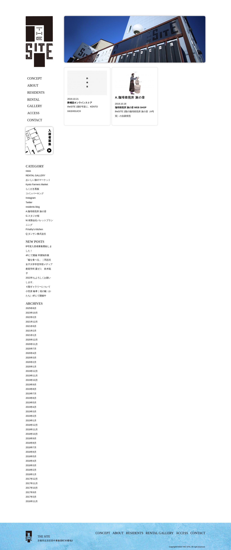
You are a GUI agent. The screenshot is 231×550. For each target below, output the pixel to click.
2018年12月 (32, 425)
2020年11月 (32, 344)
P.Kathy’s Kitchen (34, 229)
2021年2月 (31, 330)
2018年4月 (31, 461)
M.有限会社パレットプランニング (39, 222)
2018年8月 (31, 443)
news (28, 171)
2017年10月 (32, 488)
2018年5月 (31, 456)
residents (36, 92)
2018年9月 (31, 438)
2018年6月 (31, 452)
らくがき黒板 (32, 189)
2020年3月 (31, 357)
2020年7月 (31, 348)
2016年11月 (32, 501)
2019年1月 (31, 420)
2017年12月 (32, 479)
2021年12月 (32, 321)
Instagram (31, 198)
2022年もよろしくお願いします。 (38, 279)
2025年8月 (31, 308)
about (32, 85)
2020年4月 (31, 353)
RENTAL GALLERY (35, 175)
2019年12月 (32, 371)
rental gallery (34, 103)
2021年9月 (31, 326)
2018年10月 (32, 434)
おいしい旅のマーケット (38, 180)
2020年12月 (32, 339)
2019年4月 (31, 407)
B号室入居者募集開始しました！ (39, 248)
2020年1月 (31, 366)
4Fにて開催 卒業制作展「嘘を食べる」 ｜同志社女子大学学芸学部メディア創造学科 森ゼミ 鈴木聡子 (39, 264)
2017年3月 (31, 496)
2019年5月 (31, 402)
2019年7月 (31, 393)
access (33, 113)
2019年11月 (32, 375)
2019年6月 (31, 398)
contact (34, 120)
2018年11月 (32, 429)
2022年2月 (31, 317)
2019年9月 (31, 384)
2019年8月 (31, 389)
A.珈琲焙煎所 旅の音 (36, 211)
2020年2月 (31, 362)
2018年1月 (31, 474)
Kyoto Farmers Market (37, 184)
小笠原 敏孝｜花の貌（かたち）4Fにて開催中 (38, 293)
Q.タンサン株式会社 (36, 234)
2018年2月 (31, 470)
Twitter (29, 202)
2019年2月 (31, 416)
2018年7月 (31, 447)
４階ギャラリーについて (38, 286)
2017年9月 (31, 492)
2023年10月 (32, 312)
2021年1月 (31, 335)
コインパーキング (35, 193)
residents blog (33, 207)
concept (34, 78)
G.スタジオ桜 (32, 216)
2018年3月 (31, 465)
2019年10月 (32, 380)
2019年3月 (31, 411)
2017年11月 (32, 483)
